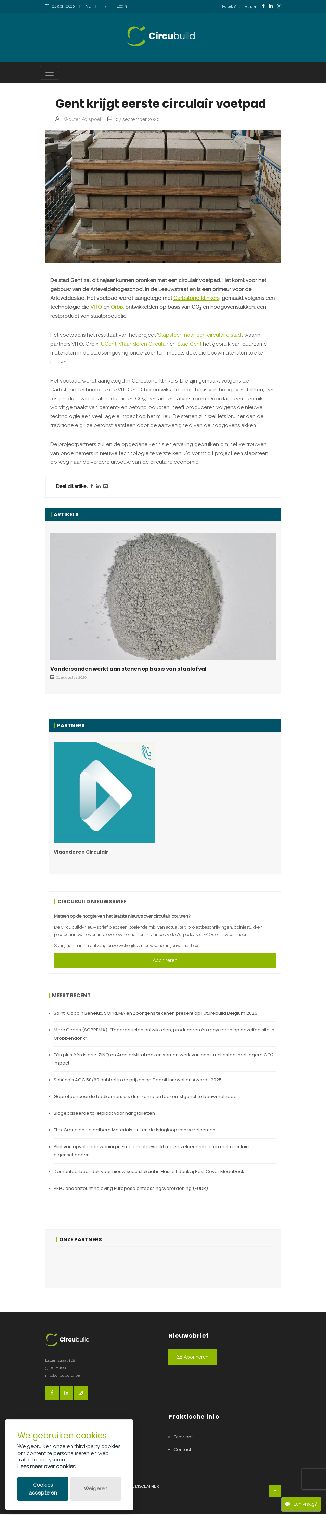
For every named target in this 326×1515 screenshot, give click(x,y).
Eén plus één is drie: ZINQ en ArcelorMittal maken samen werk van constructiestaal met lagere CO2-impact (165, 1059)
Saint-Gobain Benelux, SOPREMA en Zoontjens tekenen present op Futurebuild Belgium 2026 (155, 1014)
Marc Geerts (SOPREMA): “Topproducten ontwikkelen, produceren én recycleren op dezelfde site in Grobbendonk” (164, 1034)
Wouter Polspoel (82, 120)
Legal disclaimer (140, 1487)
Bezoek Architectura (238, 6)
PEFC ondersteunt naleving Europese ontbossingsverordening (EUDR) (131, 1189)
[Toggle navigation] (49, 74)
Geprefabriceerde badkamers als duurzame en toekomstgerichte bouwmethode (145, 1097)
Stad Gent (189, 345)
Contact (182, 1450)
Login (122, 6)
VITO (96, 308)
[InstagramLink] (279, 6)
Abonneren (165, 961)
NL (88, 6)
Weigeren (95, 1489)
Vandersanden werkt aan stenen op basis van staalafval (128, 669)
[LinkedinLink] (271, 6)
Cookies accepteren (43, 1489)
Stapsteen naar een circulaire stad (199, 336)
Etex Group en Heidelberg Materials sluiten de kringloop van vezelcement (135, 1130)
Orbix (117, 308)
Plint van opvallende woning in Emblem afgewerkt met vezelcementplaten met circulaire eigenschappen (152, 1151)
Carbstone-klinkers (196, 299)
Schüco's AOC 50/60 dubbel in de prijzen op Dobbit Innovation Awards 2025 (138, 1080)
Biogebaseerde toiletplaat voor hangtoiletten (104, 1114)
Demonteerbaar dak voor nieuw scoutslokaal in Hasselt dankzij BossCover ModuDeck (149, 1172)
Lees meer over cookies (46, 1466)
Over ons (183, 1438)
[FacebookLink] (263, 6)
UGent (108, 345)
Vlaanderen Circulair (143, 345)
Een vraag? (301, 1504)
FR (103, 6)
